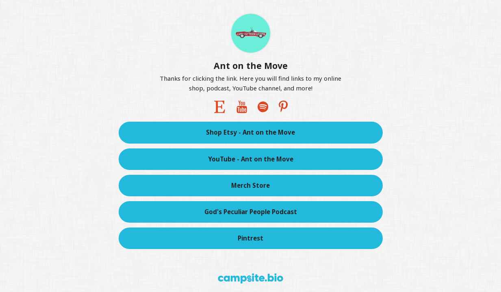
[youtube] (242, 107)
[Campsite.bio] (250, 278)
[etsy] (219, 107)
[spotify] (263, 107)
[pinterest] (283, 107)
